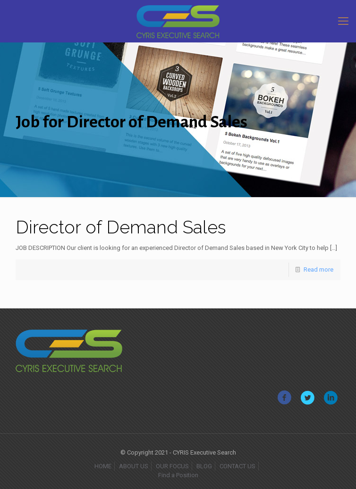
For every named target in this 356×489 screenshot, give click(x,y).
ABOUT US (133, 466)
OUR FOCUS (172, 466)
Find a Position (178, 475)
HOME (102, 466)
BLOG (204, 466)
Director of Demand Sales (121, 227)
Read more (318, 269)
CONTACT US (237, 466)
